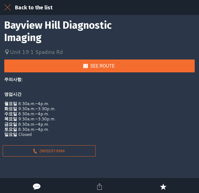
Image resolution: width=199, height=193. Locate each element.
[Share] (99, 186)
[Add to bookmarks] (163, 186)
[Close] (7, 7)
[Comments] (36, 186)
